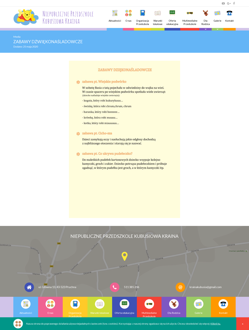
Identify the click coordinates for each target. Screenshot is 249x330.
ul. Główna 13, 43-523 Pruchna (57, 287)
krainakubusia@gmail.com (206, 287)
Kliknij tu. (215, 323)
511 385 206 (131, 287)
